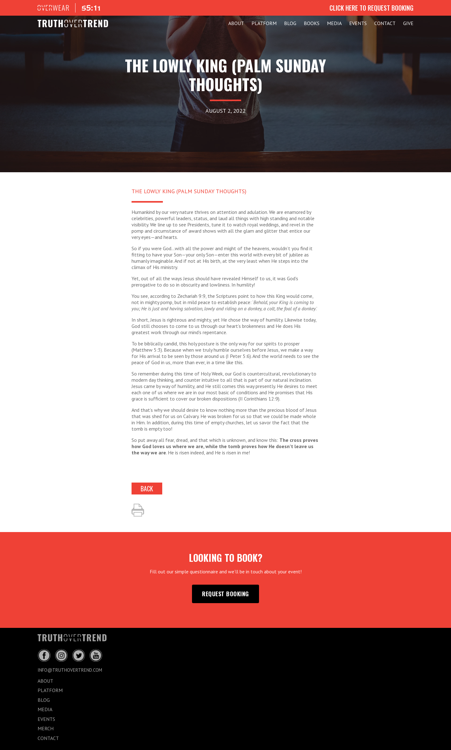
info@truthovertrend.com (70, 670)
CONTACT (385, 23)
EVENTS (358, 23)
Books (311, 23)
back (147, 488)
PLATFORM (264, 23)
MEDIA (334, 23)
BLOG (290, 23)
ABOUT (236, 23)
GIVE (408, 23)
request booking (225, 594)
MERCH (46, 728)
